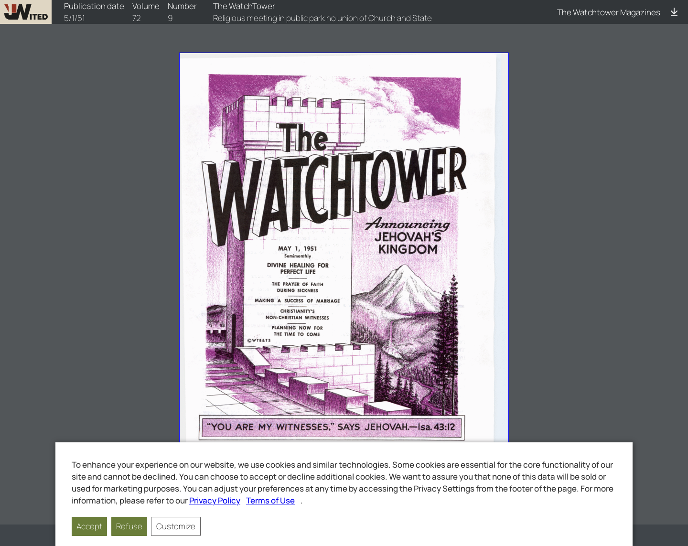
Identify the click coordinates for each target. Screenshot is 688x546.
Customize (175, 526)
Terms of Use (270, 500)
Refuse (129, 526)
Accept (89, 526)
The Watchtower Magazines (608, 12)
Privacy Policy (214, 500)
